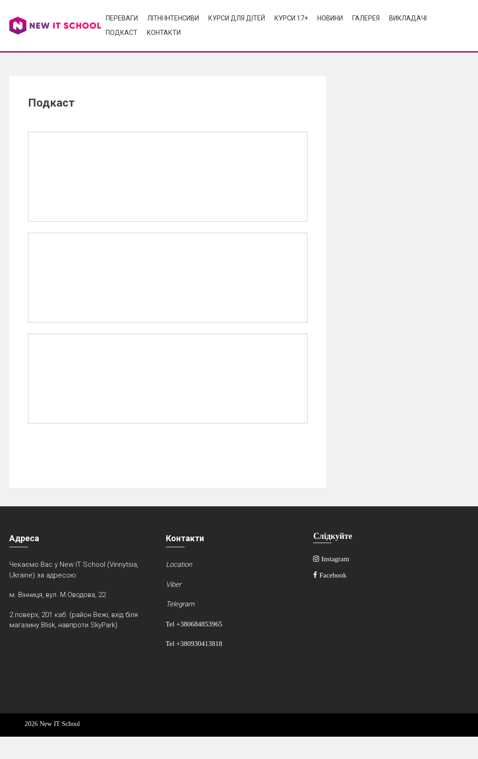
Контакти (164, 32)
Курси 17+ (291, 18)
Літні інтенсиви (173, 18)
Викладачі (408, 18)
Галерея (366, 18)
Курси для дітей (236, 18)
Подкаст (121, 32)
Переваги (122, 18)
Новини (330, 18)
